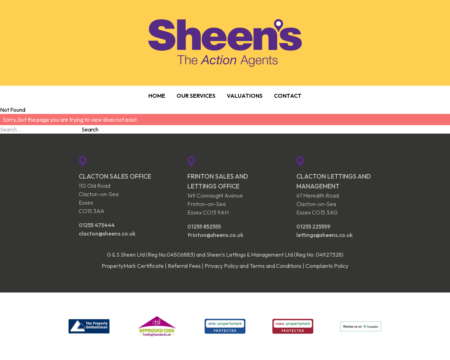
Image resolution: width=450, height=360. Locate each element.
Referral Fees (184, 265)
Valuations (245, 95)
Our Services (196, 95)
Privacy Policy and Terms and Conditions (253, 265)
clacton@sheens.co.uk (107, 233)
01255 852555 (204, 226)
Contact (288, 95)
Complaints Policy (327, 265)
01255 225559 (313, 226)
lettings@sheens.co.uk (324, 234)
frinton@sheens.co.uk (215, 234)
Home (156, 95)
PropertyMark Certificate (133, 265)
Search (90, 129)
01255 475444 (97, 225)
